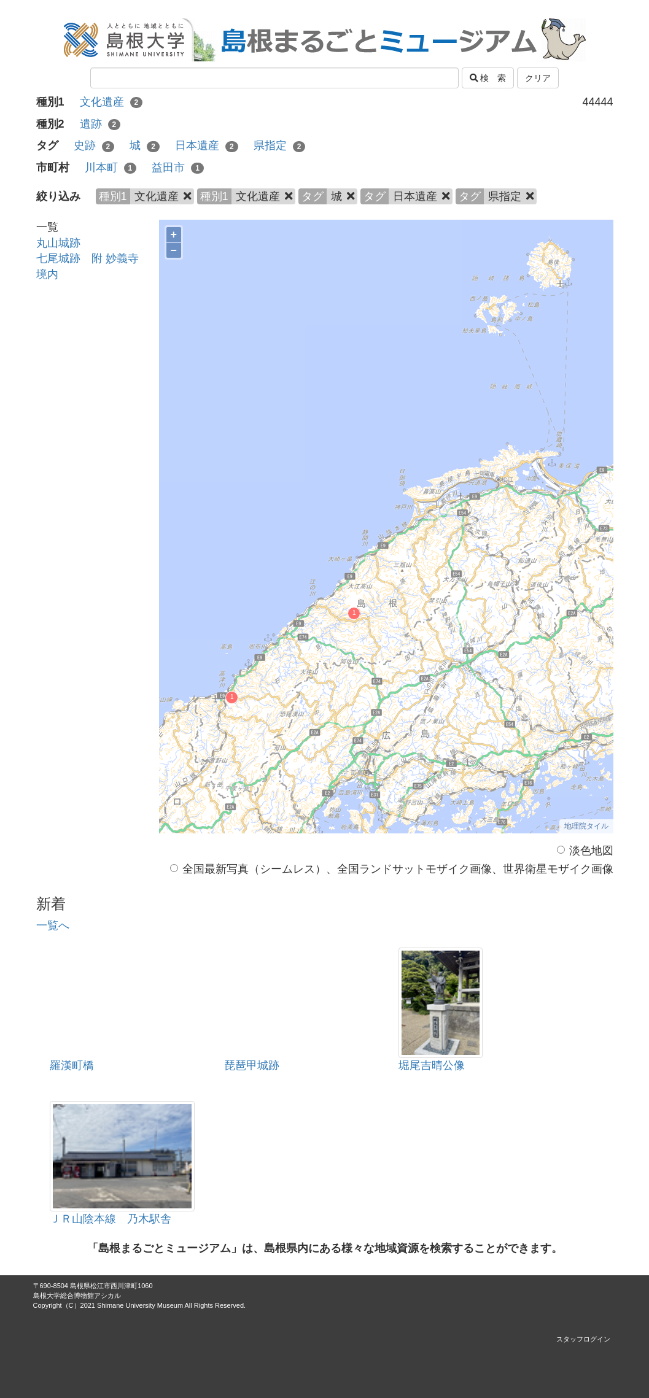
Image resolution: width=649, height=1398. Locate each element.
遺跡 (100, 124)
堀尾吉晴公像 (431, 1065)
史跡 (94, 145)
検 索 (488, 78)
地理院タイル (586, 826)
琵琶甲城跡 (251, 1065)
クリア (538, 78)
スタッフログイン (583, 1339)
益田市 (178, 167)
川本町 (111, 167)
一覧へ (52, 925)
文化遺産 (111, 102)
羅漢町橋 (72, 1065)
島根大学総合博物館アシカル (77, 1295)
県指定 (280, 145)
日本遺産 (206, 145)
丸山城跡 (58, 243)
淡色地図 (585, 850)
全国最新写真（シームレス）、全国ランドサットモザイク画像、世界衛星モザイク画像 (391, 869)
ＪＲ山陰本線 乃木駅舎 (110, 1219)
